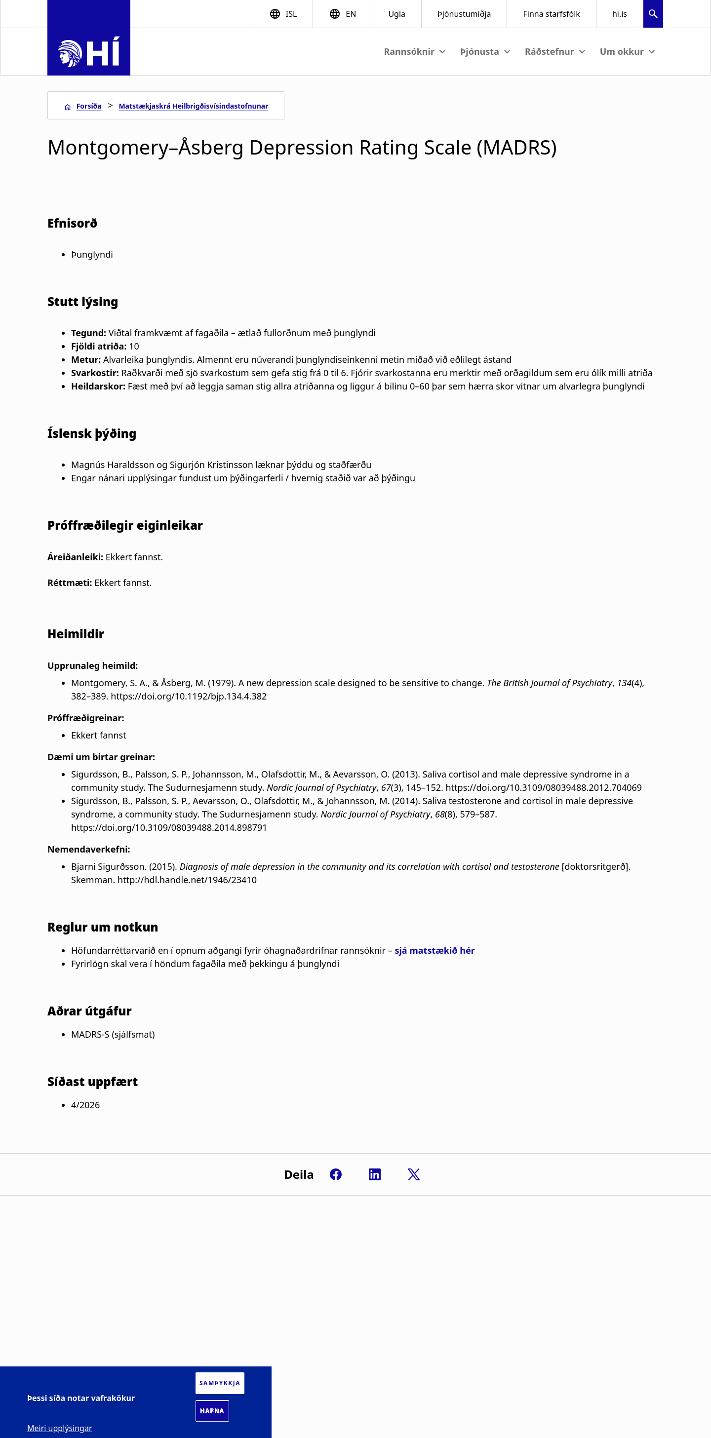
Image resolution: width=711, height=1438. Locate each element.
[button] (653, 15)
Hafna (212, 1410)
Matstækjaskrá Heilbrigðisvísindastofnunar (193, 106)
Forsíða (89, 106)
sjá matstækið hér (434, 950)
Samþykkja (219, 1383)
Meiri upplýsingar (59, 1428)
